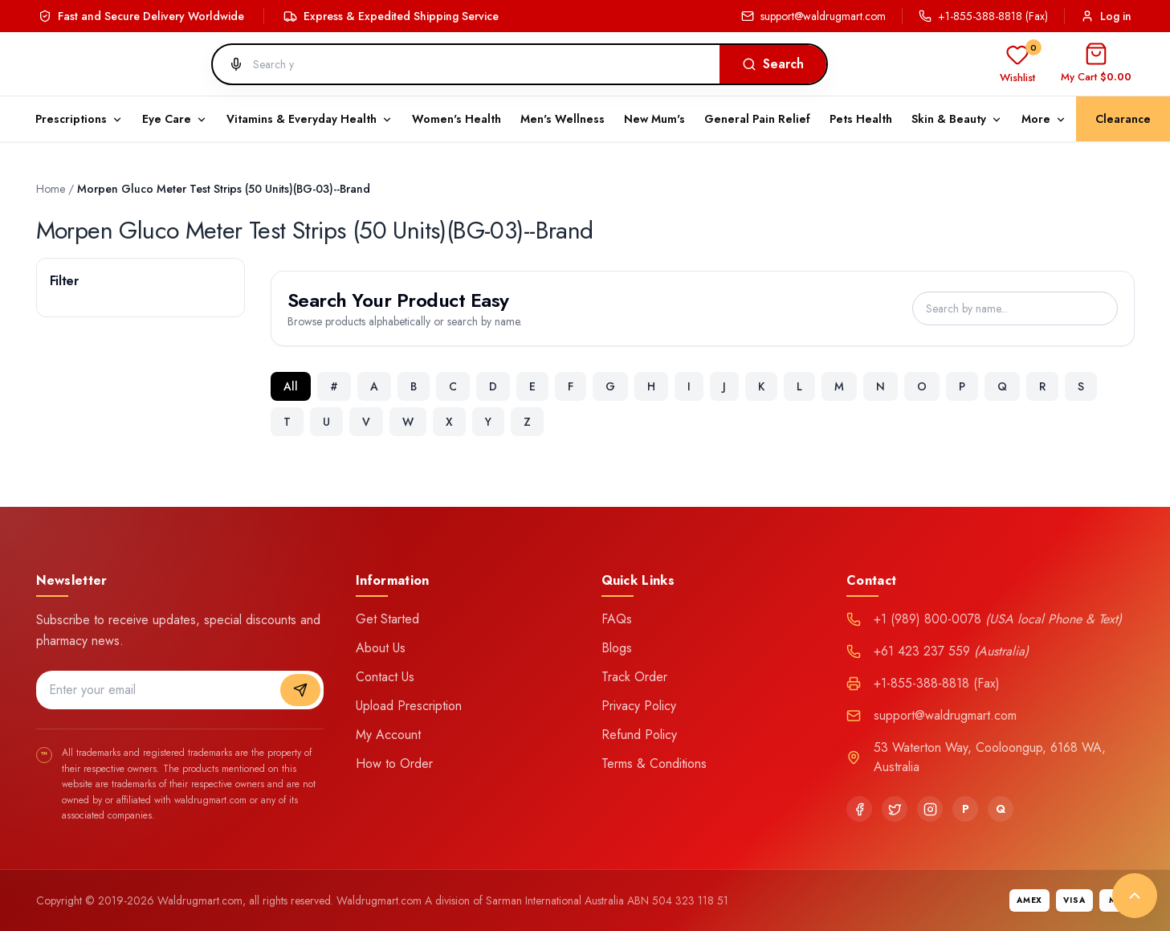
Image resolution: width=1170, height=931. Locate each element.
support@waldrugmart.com (813, 16)
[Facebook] (859, 809)
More (1043, 119)
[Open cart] (1096, 64)
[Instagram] (930, 809)
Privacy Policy (638, 705)
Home (50, 189)
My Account (388, 734)
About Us (381, 648)
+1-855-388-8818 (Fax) (983, 16)
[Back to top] (1134, 895)
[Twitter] (894, 809)
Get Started (387, 619)
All (290, 386)
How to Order (394, 763)
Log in (1106, 16)
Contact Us (385, 677)
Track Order (634, 677)
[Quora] (1000, 809)
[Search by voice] (230, 64)
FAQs (616, 619)
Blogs (616, 648)
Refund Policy (639, 734)
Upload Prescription (409, 705)
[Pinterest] (965, 809)
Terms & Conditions (654, 763)
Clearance (1123, 119)
